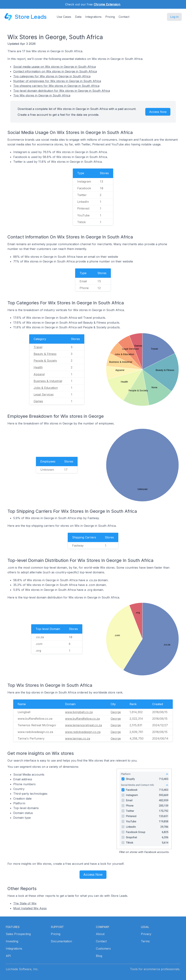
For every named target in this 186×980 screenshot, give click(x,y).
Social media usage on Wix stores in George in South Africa (54, 66)
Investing (12, 941)
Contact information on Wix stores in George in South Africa (55, 71)
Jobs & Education (46, 388)
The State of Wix (25, 903)
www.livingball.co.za (79, 712)
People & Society (45, 360)
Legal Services (44, 394)
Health (38, 367)
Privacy (146, 934)
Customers (103, 948)
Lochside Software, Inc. (22, 969)
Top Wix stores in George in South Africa (41, 95)
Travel (38, 347)
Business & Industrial (48, 381)
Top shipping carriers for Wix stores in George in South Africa (56, 86)
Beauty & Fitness (45, 354)
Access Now (158, 112)
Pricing (110, 17)
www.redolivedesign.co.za (82, 732)
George (116, 712)
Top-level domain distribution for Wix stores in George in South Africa (61, 90)
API (8, 956)
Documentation (61, 941)
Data (78, 17)
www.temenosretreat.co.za (83, 725)
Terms (145, 941)
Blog (99, 956)
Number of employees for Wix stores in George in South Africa (57, 81)
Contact (124, 17)
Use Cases (64, 17)
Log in (174, 17)
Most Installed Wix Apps (30, 908)
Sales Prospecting (18, 934)
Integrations (93, 17)
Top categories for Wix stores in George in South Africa (51, 76)
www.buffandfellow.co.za (82, 718)
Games (38, 401)
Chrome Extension (107, 4)
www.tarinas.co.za (77, 738)
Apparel (39, 374)
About (100, 934)
